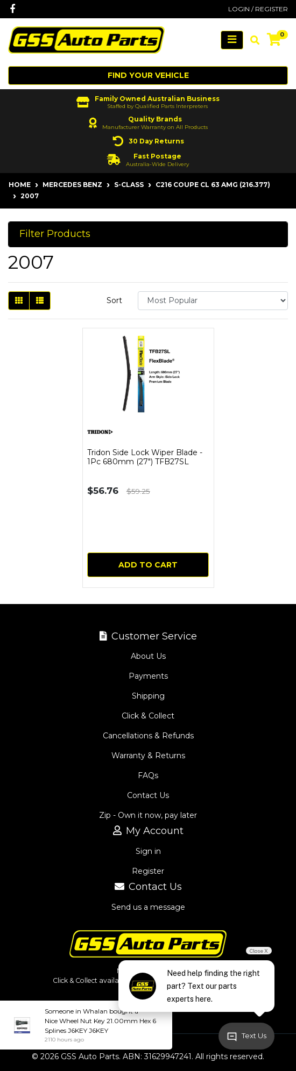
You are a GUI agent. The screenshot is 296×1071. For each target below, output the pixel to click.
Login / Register (258, 9)
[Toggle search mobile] (251, 40)
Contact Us (148, 795)
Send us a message (148, 907)
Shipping (148, 696)
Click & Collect (148, 716)
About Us (148, 656)
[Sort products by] (213, 300)
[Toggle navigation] (232, 40)
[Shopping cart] (274, 39)
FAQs (148, 775)
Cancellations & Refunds (148, 736)
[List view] (40, 300)
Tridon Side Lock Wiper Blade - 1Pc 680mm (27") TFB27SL (144, 457)
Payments (148, 676)
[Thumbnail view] (19, 300)
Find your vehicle (148, 75)
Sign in (148, 851)
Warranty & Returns (148, 755)
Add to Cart (148, 565)
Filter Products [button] (54, 234)
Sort (114, 300)
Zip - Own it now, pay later (148, 815)
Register (148, 871)
